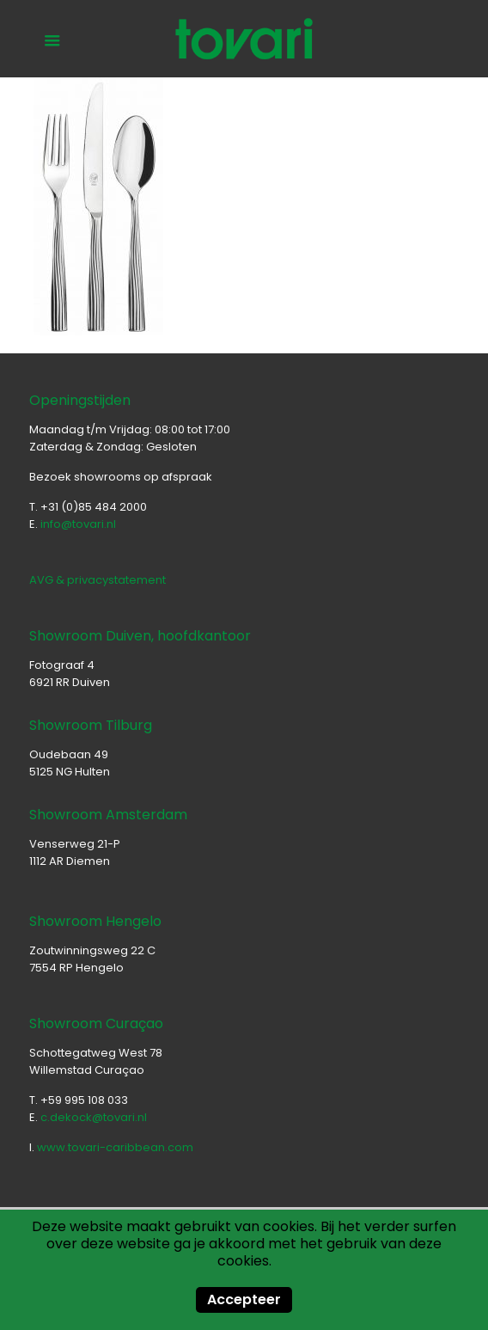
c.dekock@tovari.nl (93, 1117)
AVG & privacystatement (97, 580)
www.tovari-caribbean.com (115, 1147)
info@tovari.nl (78, 524)
